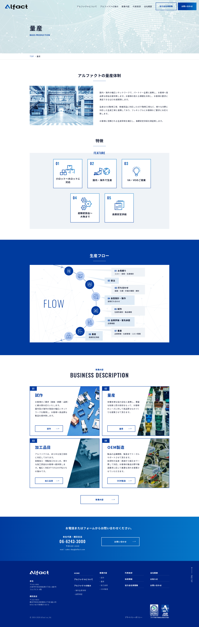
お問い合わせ (156, 585)
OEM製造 (104, 589)
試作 (102, 577)
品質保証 (78, 594)
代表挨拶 (128, 573)
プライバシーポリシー (134, 617)
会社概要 (154, 573)
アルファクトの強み (82, 585)
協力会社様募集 (131, 585)
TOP (32, 56)
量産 (102, 581)
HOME (77, 573)
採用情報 (128, 579)
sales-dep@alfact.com (75, 549)
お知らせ (154, 579)
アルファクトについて (83, 579)
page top (192, 578)
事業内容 (103, 573)
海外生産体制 (80, 590)
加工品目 (104, 585)
